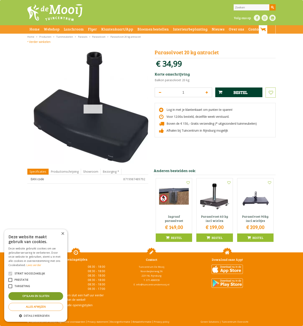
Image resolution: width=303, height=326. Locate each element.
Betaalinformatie (142, 321)
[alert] (35, 275)
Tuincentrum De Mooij (151, 266)
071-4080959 (153, 280)
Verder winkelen (39, 42)
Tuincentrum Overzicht (235, 321)
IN (265, 18)
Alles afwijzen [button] (36, 307)
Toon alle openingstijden (76, 305)
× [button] (62, 233)
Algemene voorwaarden (71, 321)
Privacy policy (161, 321)
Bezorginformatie (120, 321)
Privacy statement (98, 321)
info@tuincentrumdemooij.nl (152, 284)
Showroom (90, 172)
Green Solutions (210, 321)
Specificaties (37, 172)
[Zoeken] (255, 7)
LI (272, 18)
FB (257, 18)
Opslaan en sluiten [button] (35, 296)
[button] (35, 316)
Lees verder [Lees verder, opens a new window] (34, 265)
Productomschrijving (65, 172)
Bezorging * (111, 172)
